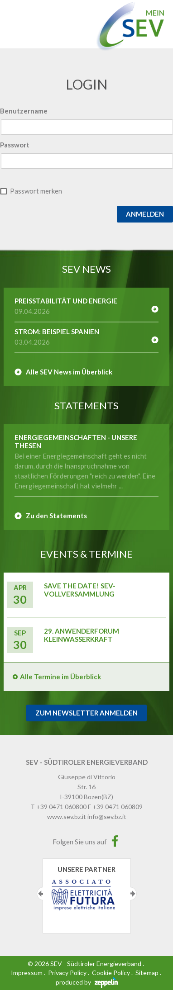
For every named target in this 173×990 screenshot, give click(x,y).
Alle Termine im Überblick (60, 677)
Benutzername (24, 111)
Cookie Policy (111, 972)
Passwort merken (36, 191)
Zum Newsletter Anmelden (86, 713)
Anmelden (145, 214)
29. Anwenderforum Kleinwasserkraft (81, 635)
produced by (87, 982)
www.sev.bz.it (66, 816)
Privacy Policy (67, 972)
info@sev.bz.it (106, 816)
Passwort (14, 145)
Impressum (27, 972)
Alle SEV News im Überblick (69, 372)
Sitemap (147, 972)
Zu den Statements (56, 516)
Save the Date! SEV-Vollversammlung (79, 590)
